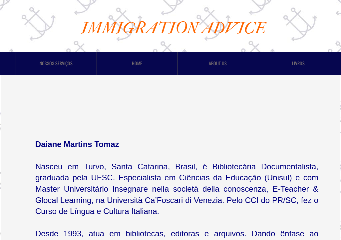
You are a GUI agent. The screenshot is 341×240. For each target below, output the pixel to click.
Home (137, 63)
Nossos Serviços (56, 63)
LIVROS (298, 63)
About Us (218, 63)
